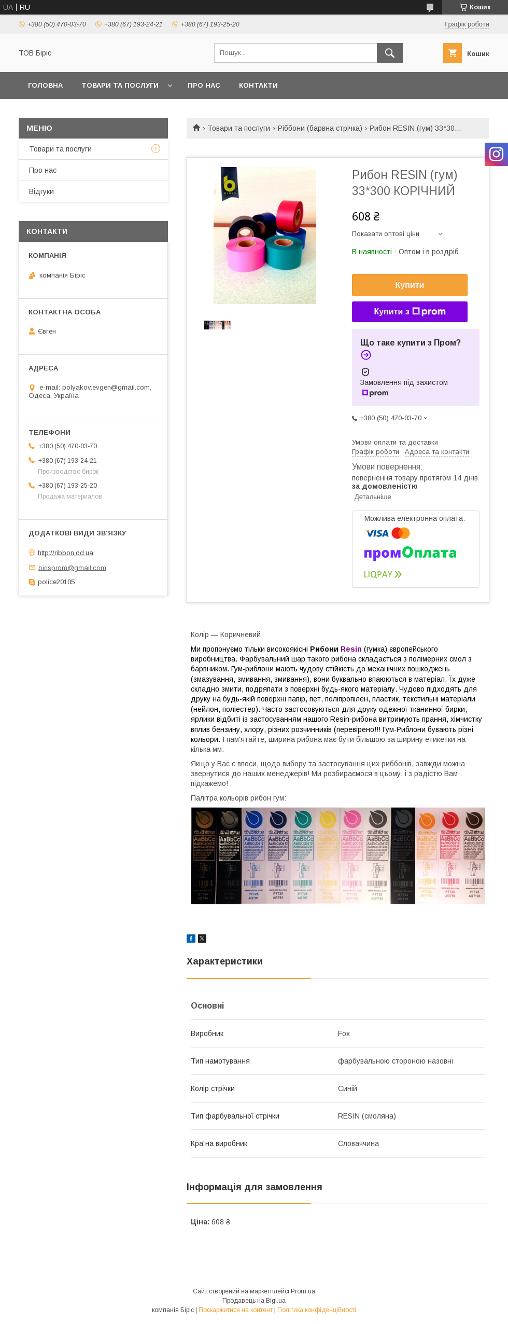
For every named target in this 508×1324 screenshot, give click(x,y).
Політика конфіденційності (316, 1310)
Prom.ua (303, 1291)
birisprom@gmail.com (72, 567)
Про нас (204, 85)
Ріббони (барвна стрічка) (320, 128)
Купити (410, 285)
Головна (45, 85)
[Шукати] (390, 53)
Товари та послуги (120, 85)
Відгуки (41, 191)
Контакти (258, 85)
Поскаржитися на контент (236, 1310)
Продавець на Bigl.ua (254, 1300)
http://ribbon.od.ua (65, 553)
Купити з (409, 311)
